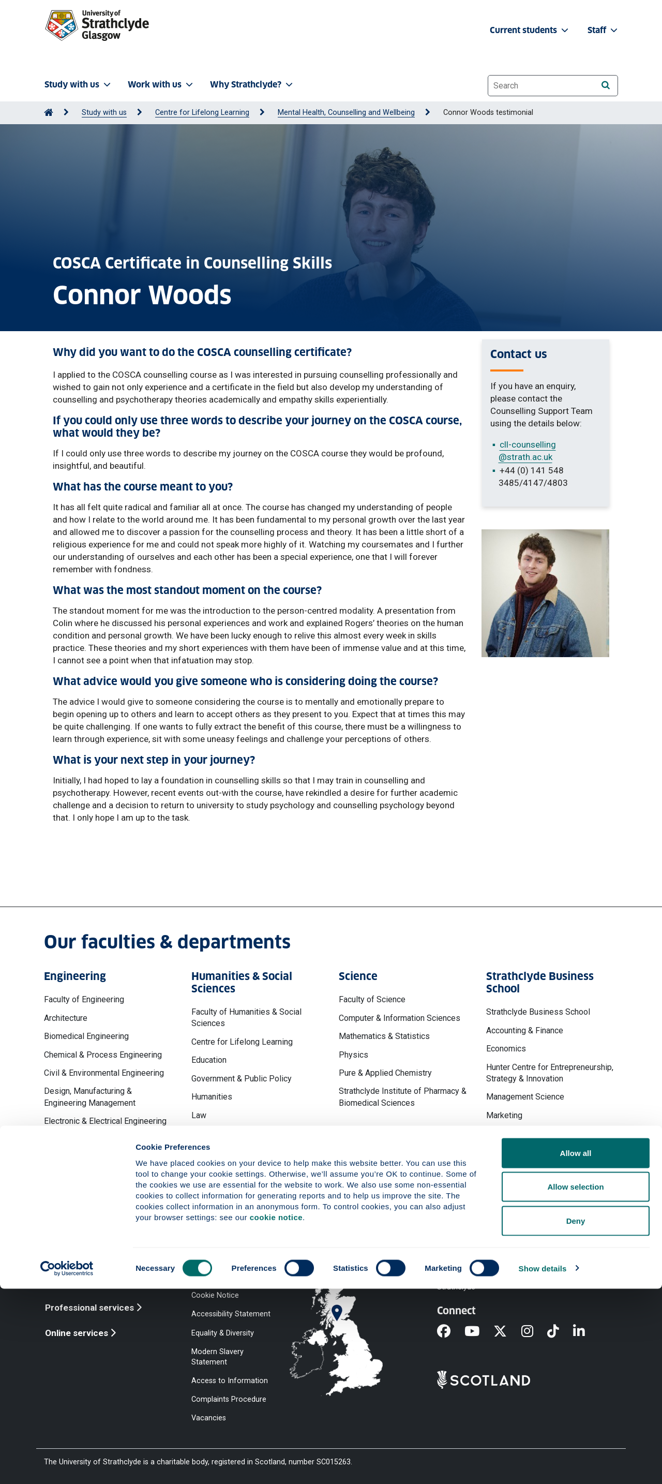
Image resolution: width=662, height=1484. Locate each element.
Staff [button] (604, 30)
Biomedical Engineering (86, 1036)
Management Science (525, 1097)
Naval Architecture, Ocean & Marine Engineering (107, 1175)
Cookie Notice (215, 1295)
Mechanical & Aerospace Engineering (88, 1145)
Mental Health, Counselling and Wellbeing (346, 112)
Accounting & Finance (524, 1030)
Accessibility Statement (230, 1314)
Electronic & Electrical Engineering (105, 1121)
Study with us (104, 112)
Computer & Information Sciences (399, 1018)
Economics (506, 1048)
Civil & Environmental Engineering (104, 1073)
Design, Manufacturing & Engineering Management (90, 1096)
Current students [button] (530, 30)
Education (209, 1060)
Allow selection (575, 1382)
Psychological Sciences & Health (251, 1133)
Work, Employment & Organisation (547, 1182)
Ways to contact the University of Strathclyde (493, 1282)
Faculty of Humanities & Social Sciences (246, 1017)
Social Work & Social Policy (241, 1152)
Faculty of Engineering (84, 999)
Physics (353, 1055)
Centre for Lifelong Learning (202, 112)
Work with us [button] (161, 84)
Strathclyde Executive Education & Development (547, 1157)
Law (198, 1115)
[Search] (605, 85)
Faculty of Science (372, 999)
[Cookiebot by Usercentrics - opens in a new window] (67, 1464)
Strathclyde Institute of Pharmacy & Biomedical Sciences (403, 1096)
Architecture (65, 1018)
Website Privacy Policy (229, 1276)
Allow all (576, 1348)
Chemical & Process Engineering (103, 1055)
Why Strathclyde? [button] (252, 84)
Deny (575, 1416)
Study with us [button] (78, 84)
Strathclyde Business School (538, 1012)
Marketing (504, 1115)
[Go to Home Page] (48, 112)
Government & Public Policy (241, 1079)
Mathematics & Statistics (384, 1036)
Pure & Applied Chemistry (385, 1073)
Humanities (211, 1097)
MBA (495, 1133)
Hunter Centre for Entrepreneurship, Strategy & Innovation (549, 1073)
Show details (543, 1463)
